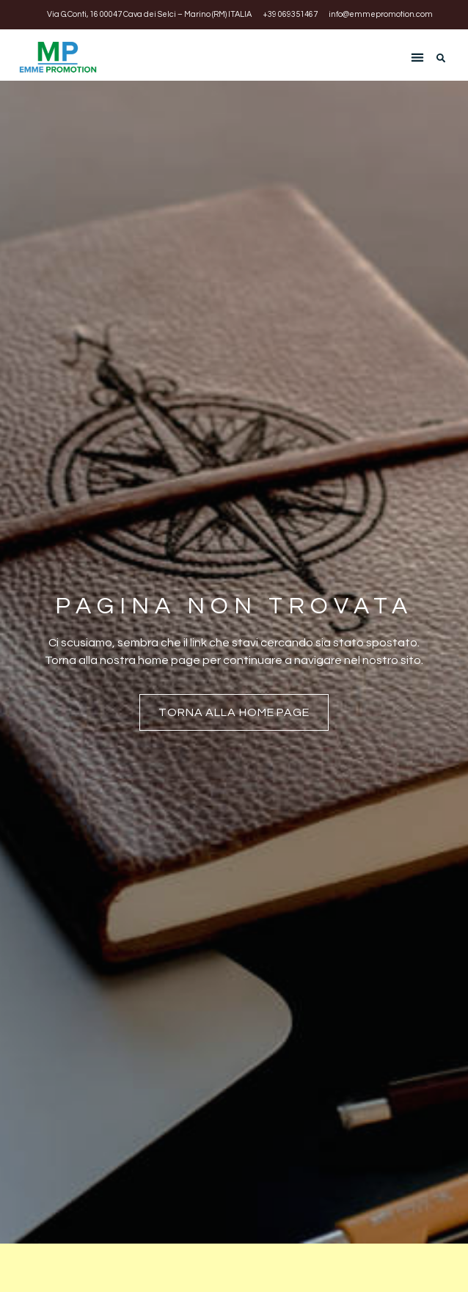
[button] (417, 57)
